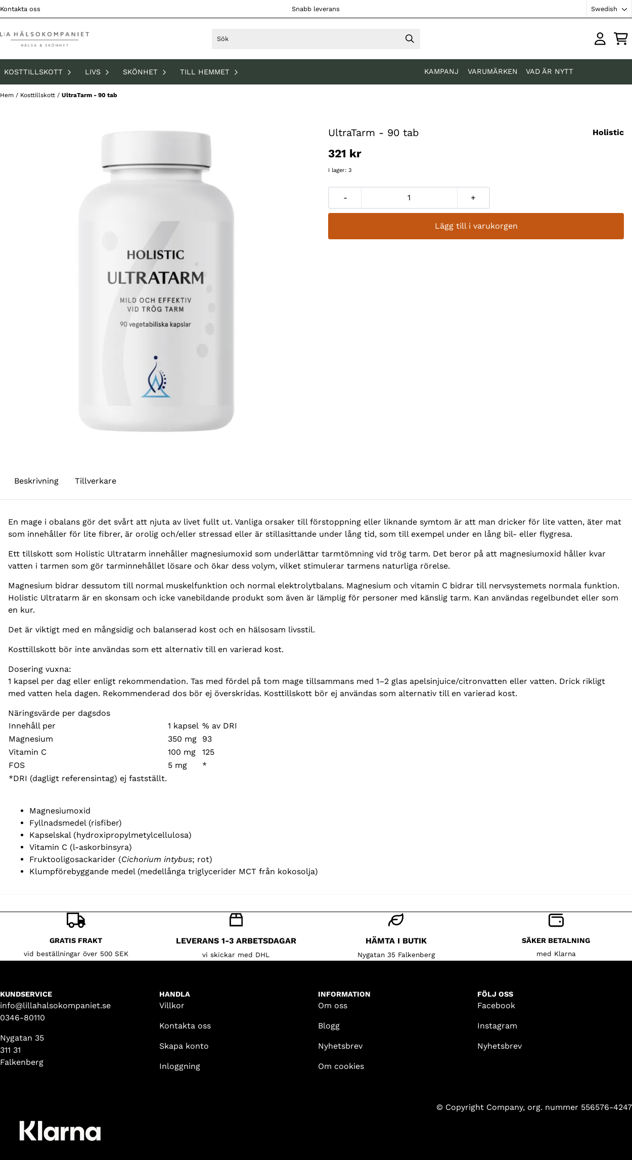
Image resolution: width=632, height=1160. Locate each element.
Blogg (329, 1025)
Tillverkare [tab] (95, 481)
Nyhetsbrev (340, 1046)
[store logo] (44, 39)
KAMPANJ (442, 71)
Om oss (332, 1005)
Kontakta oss (20, 9)
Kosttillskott (38, 95)
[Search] (410, 39)
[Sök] (316, 39)
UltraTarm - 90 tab (89, 95)
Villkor (172, 1005)
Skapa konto (184, 1046)
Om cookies (341, 1066)
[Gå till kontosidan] (600, 38)
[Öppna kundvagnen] (621, 38)
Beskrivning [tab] (36, 481)
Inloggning (179, 1066)
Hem (8, 95)
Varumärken (493, 71)
